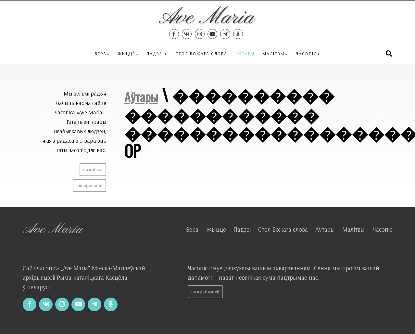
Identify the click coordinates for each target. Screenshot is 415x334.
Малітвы (273, 53)
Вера (101, 53)
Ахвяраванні (89, 185)
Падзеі (155, 53)
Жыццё (126, 53)
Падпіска (93, 170)
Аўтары (245, 53)
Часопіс (382, 229)
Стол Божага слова (201, 53)
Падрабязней (205, 292)
